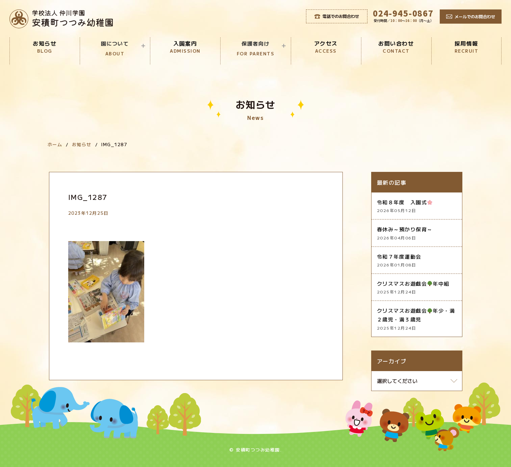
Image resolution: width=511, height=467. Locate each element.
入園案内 (185, 46)
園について (115, 49)
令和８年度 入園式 (417, 206)
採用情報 (466, 46)
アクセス (326, 46)
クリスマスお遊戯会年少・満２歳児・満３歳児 (417, 319)
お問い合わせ (396, 46)
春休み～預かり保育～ (417, 233)
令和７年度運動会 (417, 260)
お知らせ (44, 46)
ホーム (55, 144)
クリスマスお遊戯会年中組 (417, 287)
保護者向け (255, 49)
